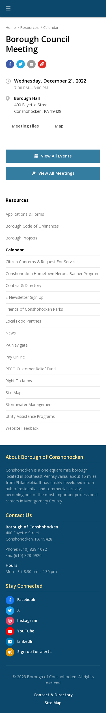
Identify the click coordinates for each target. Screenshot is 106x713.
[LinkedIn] (10, 642)
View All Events (53, 156)
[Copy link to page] (42, 64)
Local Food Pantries (23, 321)
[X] (10, 610)
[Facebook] (10, 600)
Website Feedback (22, 428)
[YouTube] (10, 631)
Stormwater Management (29, 404)
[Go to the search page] (97, 8)
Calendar (51, 27)
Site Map (13, 392)
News (11, 333)
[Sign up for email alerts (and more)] (10, 652)
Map (59, 126)
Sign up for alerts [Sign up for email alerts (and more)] (34, 651)
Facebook (26, 599)
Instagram (27, 620)
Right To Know (19, 380)
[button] (8, 8)
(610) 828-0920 (28, 555)
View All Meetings (53, 173)
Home (11, 27)
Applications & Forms (25, 214)
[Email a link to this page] (31, 64)
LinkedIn (25, 641)
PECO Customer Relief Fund (31, 368)
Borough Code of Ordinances (32, 226)
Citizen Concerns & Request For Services (42, 261)
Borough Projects (21, 238)
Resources (29, 27)
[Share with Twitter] (20, 64)
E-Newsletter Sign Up (25, 297)
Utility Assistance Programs (30, 416)
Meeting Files (25, 126)
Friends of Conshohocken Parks (34, 309)
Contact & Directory (23, 285)
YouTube (25, 631)
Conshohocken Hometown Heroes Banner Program (52, 273)
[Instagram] (10, 621)
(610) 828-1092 (33, 549)
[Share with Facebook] (10, 64)
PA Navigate (17, 345)
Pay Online (15, 357)
